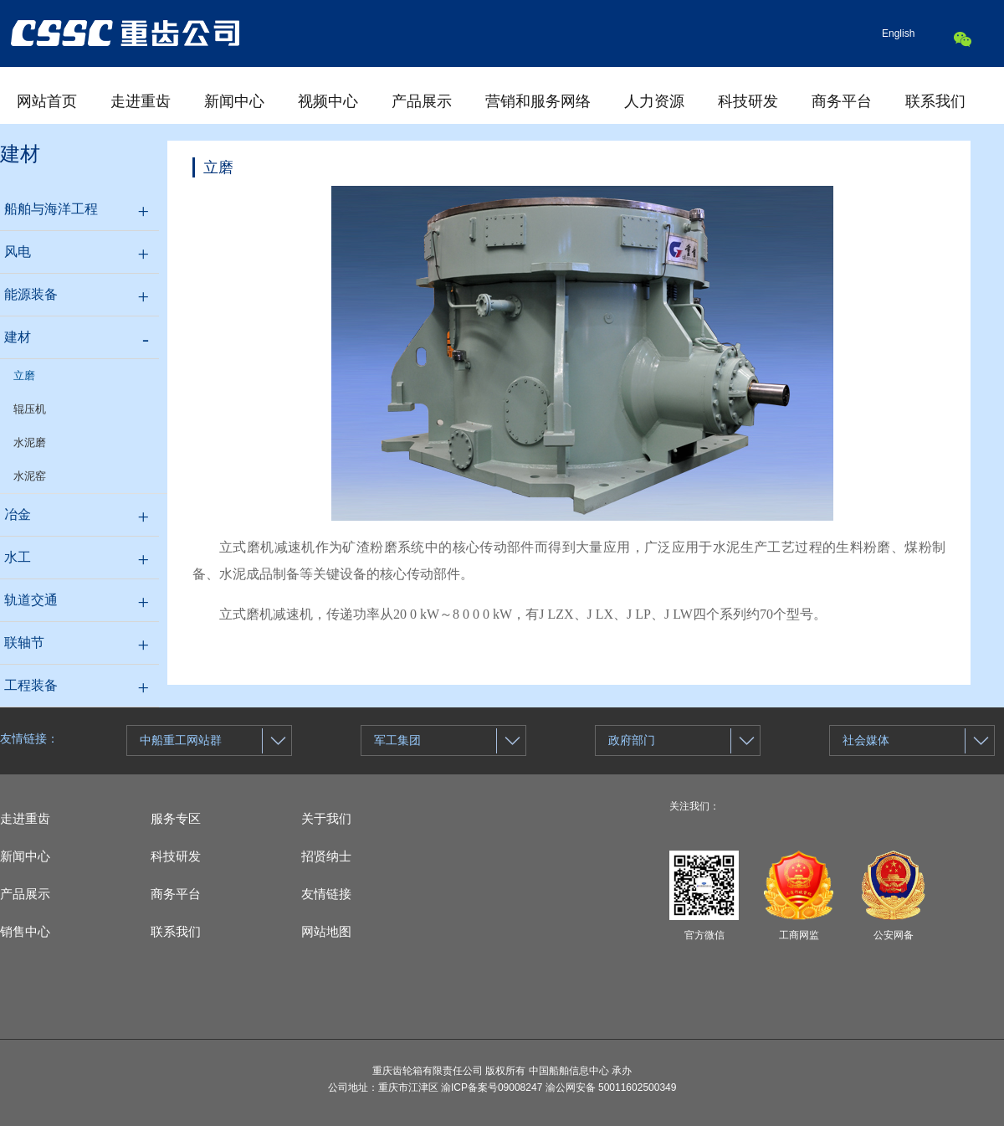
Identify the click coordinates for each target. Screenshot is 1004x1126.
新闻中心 (234, 101)
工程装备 (31, 685)
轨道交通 (31, 600)
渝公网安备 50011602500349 (611, 1087)
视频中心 (328, 101)
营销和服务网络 (538, 101)
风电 (17, 251)
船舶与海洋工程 (51, 209)
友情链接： (29, 738)
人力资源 (654, 101)
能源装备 (31, 294)
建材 (17, 337)
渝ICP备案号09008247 (491, 1087)
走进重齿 (140, 101)
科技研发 (748, 101)
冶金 (17, 514)
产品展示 (422, 101)
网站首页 (47, 101)
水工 (17, 557)
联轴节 (24, 642)
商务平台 (842, 101)
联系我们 (935, 101)
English (898, 33)
